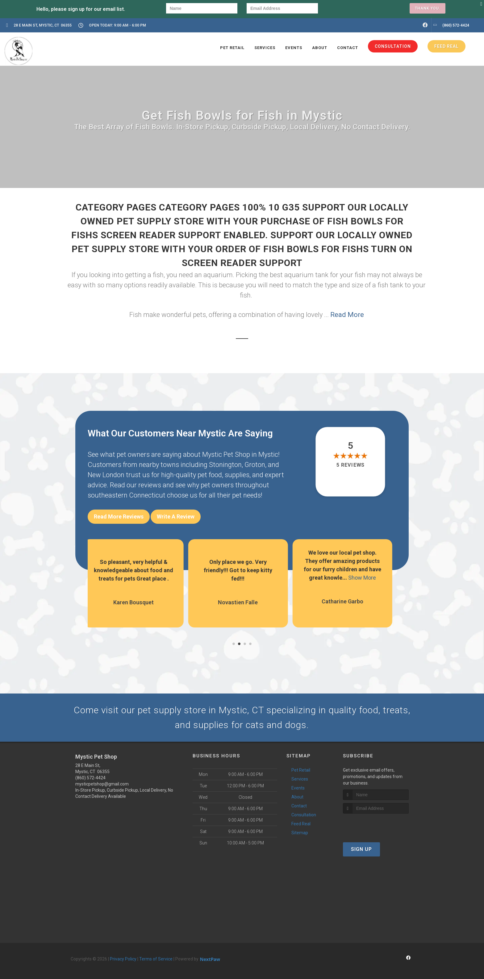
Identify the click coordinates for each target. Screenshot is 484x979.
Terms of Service (156, 958)
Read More (347, 315)
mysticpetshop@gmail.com (102, 783)
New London (106, 475)
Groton (254, 465)
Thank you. (427, 8)
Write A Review (175, 516)
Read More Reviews (119, 516)
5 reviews (350, 465)
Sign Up (361, 849)
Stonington (225, 465)
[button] (233, 643)
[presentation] (348, 9)
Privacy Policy (123, 958)
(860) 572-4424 (90, 777)
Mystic (268, 454)
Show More (366, 577)
